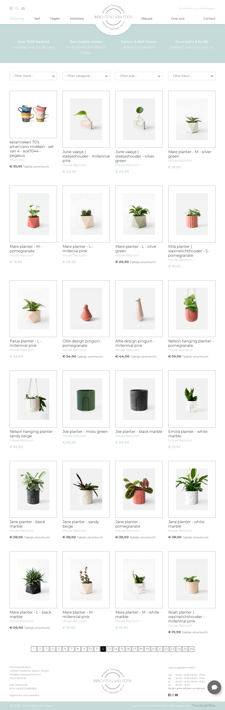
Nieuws (146, 18)
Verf (37, 18)
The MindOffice (204, 705)
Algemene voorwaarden (24, 695)
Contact (209, 18)
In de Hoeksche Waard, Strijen (86, 47)
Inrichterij (77, 18)
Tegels (55, 18)
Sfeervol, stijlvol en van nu (192, 44)
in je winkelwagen (197, 8)
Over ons (178, 18)
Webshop (17, 18)
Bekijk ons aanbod (139, 44)
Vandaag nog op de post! (33, 44)
